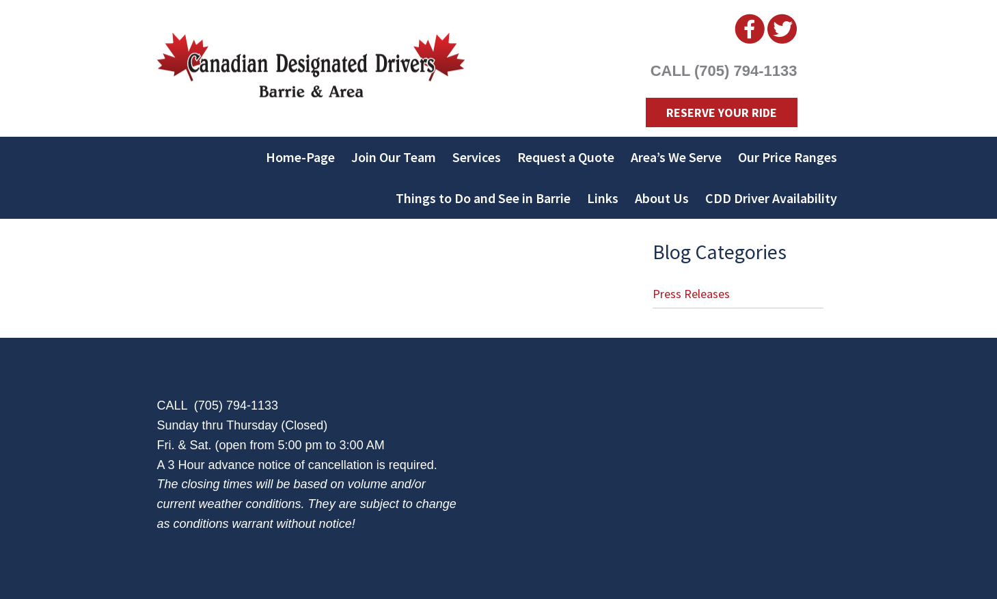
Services (476, 156)
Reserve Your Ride (721, 112)
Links (602, 198)
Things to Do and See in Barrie (483, 198)
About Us (662, 198)
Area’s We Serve (676, 156)
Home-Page (300, 156)
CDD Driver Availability (771, 198)
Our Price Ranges (787, 156)
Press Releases (691, 294)
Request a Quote (565, 156)
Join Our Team (393, 156)
